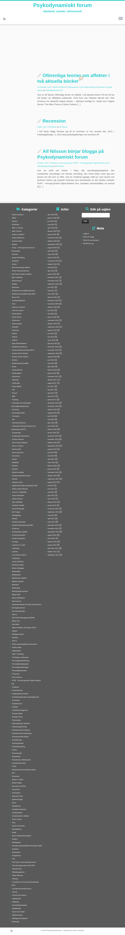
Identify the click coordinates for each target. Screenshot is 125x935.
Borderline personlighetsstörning (23, 290)
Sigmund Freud (17, 796)
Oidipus (14, 631)
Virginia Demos (17, 915)
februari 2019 (52, 343)
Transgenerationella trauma (21, 888)
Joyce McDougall (18, 509)
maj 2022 (51, 267)
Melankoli (15, 585)
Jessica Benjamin (18, 495)
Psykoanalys (16, 720)
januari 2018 (52, 373)
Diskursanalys (17, 323)
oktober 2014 (52, 475)
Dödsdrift (15, 327)
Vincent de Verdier (18, 912)
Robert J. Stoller (17, 779)
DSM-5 (14, 333)
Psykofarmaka (17, 740)
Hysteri (14, 459)
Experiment (16, 376)
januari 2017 (52, 399)
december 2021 (53, 277)
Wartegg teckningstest (20, 918)
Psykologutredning (18, 746)
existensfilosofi (17, 370)
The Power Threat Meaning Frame (24, 862)
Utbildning (15, 902)
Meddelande (16, 575)
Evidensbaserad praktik (20, 363)
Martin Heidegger (18, 568)
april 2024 (51, 251)
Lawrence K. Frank (18, 545)
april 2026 (51, 214)
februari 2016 (52, 429)
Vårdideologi (16, 908)
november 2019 (53, 320)
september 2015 (53, 446)
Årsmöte (15, 254)
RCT (13, 773)
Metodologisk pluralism (20, 591)
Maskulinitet (16, 571)
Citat (13, 304)
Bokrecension (73, 87)
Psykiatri (15, 707)
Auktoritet (15, 261)
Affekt (55, 87)
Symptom (15, 849)
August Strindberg (18, 257)
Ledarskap (15, 548)
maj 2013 (51, 515)
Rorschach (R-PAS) (19, 786)
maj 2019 (51, 337)
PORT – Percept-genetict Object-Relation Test (91, 163)
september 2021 (53, 284)
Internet (14, 479)
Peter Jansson (17, 677)
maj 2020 (51, 314)
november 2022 (53, 261)
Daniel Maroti (16, 314)
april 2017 (51, 393)
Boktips (14, 284)
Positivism (15, 687)
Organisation (16, 651)
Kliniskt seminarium (19, 522)
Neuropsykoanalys (18, 611)
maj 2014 (51, 492)
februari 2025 (52, 231)
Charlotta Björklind (18, 300)
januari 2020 (52, 317)
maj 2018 (51, 363)
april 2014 (51, 495)
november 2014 (53, 472)
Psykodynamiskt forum (62, 6)
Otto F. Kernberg (18, 654)
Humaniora (16, 456)
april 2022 (51, 271)
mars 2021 (51, 294)
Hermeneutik (16, 449)
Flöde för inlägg (88, 237)
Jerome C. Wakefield (19, 492)
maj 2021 (51, 290)
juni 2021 (51, 287)
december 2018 (53, 347)
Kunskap (15, 542)
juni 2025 (51, 221)
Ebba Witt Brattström (19, 343)
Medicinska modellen (19, 578)
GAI (13, 419)
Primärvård (16, 700)
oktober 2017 (52, 380)
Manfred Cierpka (18, 565)
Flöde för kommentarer (91, 240)
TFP (13, 859)
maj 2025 (51, 224)
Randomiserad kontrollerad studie (24, 770)
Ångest (14, 244)
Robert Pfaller (17, 783)
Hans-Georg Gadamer (20, 442)
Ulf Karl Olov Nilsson (19, 895)
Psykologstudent (18, 743)
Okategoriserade (18, 634)
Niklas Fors (16, 621)
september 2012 (53, 532)
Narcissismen (17, 601)
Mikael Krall (16, 594)
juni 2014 (51, 489)
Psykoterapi (16, 756)
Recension (101, 87)
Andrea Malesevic (18, 238)
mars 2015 (51, 462)
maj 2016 (51, 419)
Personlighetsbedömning (20, 660)
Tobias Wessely (17, 875)
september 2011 (53, 555)
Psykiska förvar (17, 717)
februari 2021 (52, 297)
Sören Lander (17, 819)
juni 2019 (51, 333)
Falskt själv (16, 383)
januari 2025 (52, 234)
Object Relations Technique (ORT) (24, 627)
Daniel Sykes (16, 317)
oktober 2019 (52, 323)
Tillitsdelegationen (18, 872)
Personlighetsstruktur (19, 670)
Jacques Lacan (17, 482)
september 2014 (53, 479)
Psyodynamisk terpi (19, 763)
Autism (14, 264)
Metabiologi (16, 588)
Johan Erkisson (17, 499)
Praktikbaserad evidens (20, 694)
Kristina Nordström (18, 538)
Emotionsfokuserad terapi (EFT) (23, 350)
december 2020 (53, 300)
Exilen (14, 366)
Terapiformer (16, 855)
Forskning (15, 409)
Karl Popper (16, 512)
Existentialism (17, 373)
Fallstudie (15, 380)
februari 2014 (52, 502)
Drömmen (15, 330)
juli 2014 (50, 485)
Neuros (14, 614)
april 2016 (51, 423)
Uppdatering (16, 898)
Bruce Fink (16, 297)
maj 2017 (51, 390)
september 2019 (53, 327)
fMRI (13, 396)
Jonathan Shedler (18, 505)
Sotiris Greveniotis (18, 826)
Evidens (15, 360)
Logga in (86, 233)
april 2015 (51, 459)
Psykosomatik (17, 753)
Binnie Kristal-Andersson (20, 271)
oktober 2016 (52, 409)
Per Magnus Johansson (20, 657)
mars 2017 (51, 396)
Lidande (15, 551)
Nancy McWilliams (18, 598)
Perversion (16, 674)
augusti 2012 (52, 535)
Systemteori (16, 852)
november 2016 (53, 406)
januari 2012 (52, 545)
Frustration (16, 416)
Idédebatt (15, 462)
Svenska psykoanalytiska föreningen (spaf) (27, 846)
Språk (14, 832)
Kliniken (15, 518)
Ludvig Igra (16, 558)
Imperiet (15, 469)
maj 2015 (51, 456)
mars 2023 (51, 254)
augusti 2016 (52, 413)
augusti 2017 (52, 383)
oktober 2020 (52, 307)
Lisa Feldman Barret (88, 87)
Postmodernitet (17, 690)
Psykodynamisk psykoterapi (22, 733)
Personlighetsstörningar (20, 667)
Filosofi (14, 393)
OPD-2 (14, 641)
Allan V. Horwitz (17, 228)
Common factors (18, 310)
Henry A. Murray (17, 446)
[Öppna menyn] (121, 20)
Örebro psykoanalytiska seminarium (24, 644)
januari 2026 (52, 218)
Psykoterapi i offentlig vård (21, 760)
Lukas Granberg (17, 561)
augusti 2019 (52, 330)
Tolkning (15, 879)
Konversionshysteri (18, 535)
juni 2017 (51, 386)
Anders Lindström (18, 234)
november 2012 (53, 528)
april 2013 (51, 518)
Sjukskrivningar (17, 799)
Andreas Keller (17, 241)
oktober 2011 (52, 551)
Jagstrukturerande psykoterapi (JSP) (25, 485)
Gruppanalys (16, 433)
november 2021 (53, 281)
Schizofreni (16, 789)
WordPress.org (88, 243)
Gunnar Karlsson (18, 439)
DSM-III (14, 337)
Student (14, 839)
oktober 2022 (52, 264)
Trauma (14, 892)
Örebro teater (16, 647)
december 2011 (53, 548)
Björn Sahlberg (17, 277)
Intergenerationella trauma (21, 475)
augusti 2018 (52, 357)
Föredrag (15, 399)
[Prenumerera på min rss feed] (5, 19)
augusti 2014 (52, 482)
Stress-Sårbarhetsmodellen (21, 836)
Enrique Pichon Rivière (20, 353)
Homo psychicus (66, 163)
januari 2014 (52, 505)
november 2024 (53, 238)
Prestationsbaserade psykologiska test (25, 697)
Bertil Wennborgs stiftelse (21, 267)
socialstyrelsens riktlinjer (20, 816)
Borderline (15, 287)
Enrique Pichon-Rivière (20, 357)
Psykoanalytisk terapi (19, 727)
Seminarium (16, 793)
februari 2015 (52, 466)
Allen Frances (17, 231)
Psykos (14, 750)
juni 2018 (51, 360)
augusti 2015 (52, 449)
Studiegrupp (16, 842)
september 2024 (53, 244)
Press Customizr (78, 930)
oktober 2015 (52, 442)
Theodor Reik (17, 869)
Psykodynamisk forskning (21, 730)
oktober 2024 (52, 241)
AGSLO (14, 221)
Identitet (15, 466)
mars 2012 (51, 538)
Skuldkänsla (16, 806)
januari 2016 (52, 433)
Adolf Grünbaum (18, 214)
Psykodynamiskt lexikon (20, 736)
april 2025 (51, 228)
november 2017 (53, 376)
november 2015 (53, 439)
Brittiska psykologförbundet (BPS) (24, 294)
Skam (14, 803)
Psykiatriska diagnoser (20, 710)
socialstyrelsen (17, 812)
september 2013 (53, 512)
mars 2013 (51, 522)
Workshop (15, 922)
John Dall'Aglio (17, 502)
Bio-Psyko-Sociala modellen (22, 274)
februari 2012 (52, 542)
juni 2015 (51, 452)
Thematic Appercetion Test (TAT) (23, 865)
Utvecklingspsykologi (45, 166)
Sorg (13, 822)
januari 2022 (52, 274)
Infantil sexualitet (18, 472)
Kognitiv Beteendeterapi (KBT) (22, 525)
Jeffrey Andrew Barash (20, 489)
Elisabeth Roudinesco (19, 347)
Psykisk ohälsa (17, 713)
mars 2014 (51, 499)
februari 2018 (52, 370)
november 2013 (53, 509)
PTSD (14, 766)
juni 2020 (51, 310)
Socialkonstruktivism (19, 809)
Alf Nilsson (63, 87)
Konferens (15, 528)
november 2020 (53, 304)
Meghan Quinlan (18, 581)
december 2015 (53, 436)
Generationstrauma (19, 423)
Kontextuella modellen (20, 532)
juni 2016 (51, 416)
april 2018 (51, 366)
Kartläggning (16, 515)
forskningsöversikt (18, 413)
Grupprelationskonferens (20, 436)
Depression (16, 320)
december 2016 (53, 403)
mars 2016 (51, 426)
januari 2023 (52, 257)
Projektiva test (17, 703)
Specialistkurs (17, 829)
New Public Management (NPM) (23, 618)
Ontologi (15, 637)
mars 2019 (51, 340)
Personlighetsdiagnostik (20, 664)
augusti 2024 (52, 248)
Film (13, 390)
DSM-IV (15, 340)
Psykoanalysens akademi (21, 723)
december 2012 (53, 525)
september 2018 (53, 353)
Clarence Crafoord (18, 307)
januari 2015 (52, 469)
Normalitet (15, 624)
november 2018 (53, 350)
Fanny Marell (16, 386)
